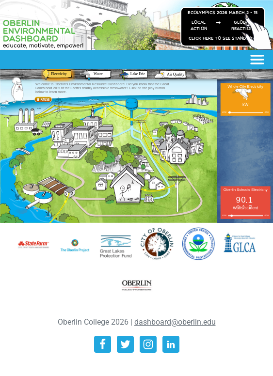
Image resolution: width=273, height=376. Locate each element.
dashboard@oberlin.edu (175, 322)
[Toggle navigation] (256, 59)
